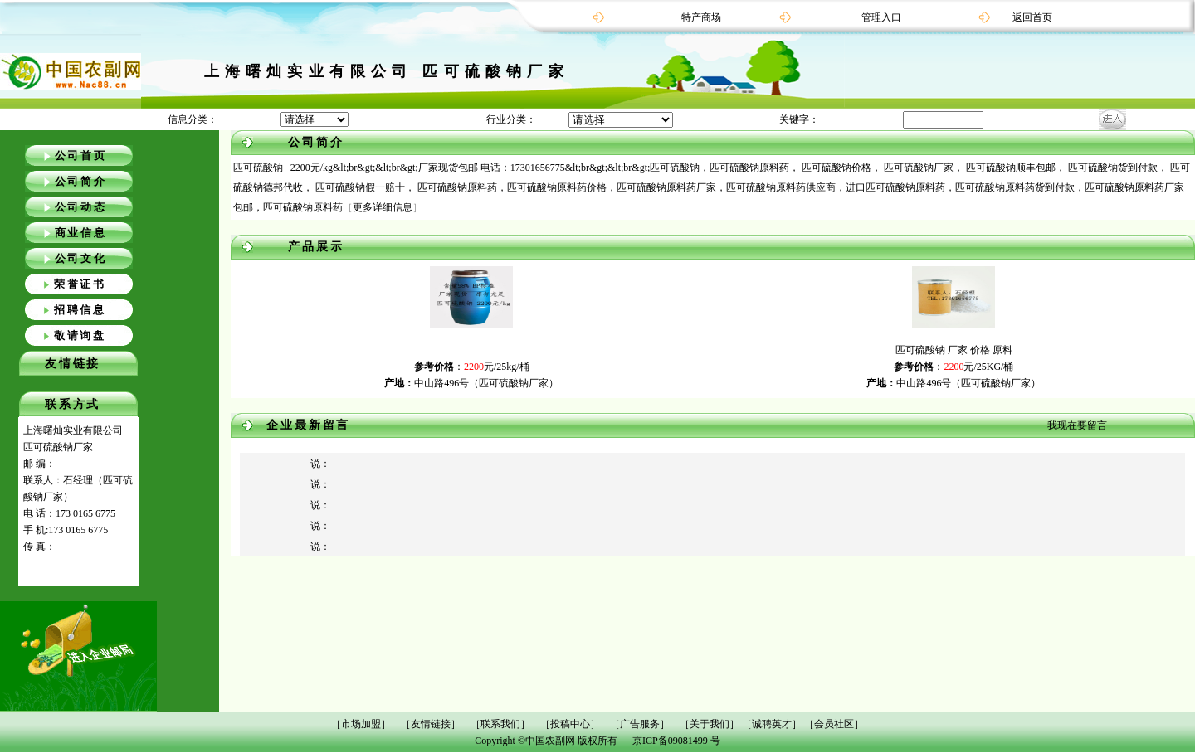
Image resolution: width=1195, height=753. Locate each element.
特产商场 (701, 17)
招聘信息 (80, 310)
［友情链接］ (431, 724)
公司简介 (81, 181)
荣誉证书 (80, 284)
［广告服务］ (640, 724)
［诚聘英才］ (772, 724)
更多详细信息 (382, 207)
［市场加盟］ (361, 724)
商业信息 (81, 232)
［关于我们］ (709, 724)
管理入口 (881, 17)
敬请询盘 (80, 335)
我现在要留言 (1077, 425)
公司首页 (81, 155)
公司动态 (81, 207)
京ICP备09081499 (670, 740)
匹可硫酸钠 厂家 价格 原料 (953, 350)
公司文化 (81, 258)
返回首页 (1032, 17)
